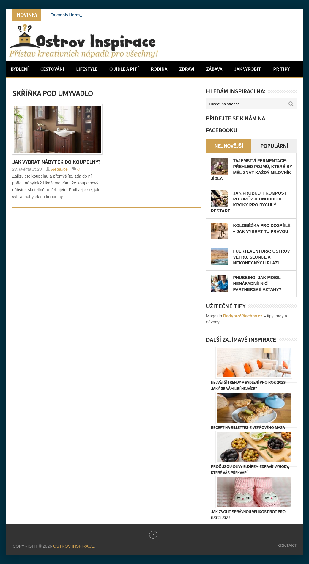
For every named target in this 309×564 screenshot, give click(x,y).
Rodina (159, 69)
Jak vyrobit (247, 69)
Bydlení (20, 69)
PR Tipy (281, 69)
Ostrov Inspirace (73, 546)
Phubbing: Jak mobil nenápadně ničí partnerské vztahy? (257, 283)
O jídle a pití (124, 69)
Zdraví (186, 69)
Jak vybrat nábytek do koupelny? (56, 162)
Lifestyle (86, 69)
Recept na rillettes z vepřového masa (248, 427)
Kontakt (287, 545)
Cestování (52, 69)
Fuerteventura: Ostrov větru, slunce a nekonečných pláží (261, 257)
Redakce (59, 169)
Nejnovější (228, 145)
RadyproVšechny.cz (242, 316)
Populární (274, 145)
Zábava (214, 69)
